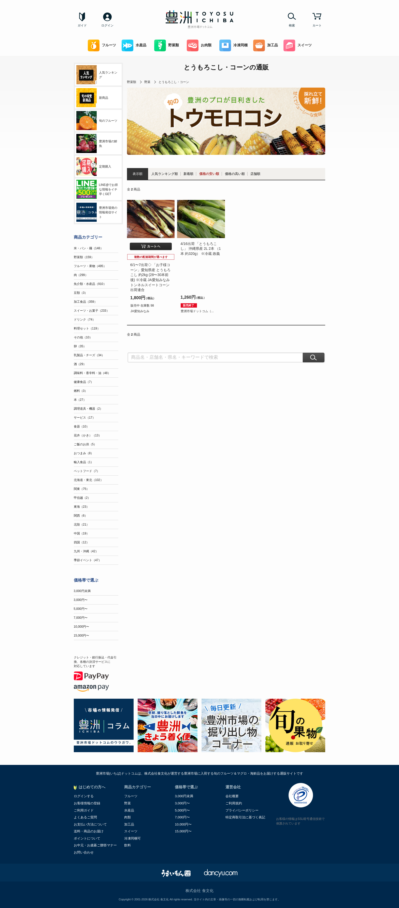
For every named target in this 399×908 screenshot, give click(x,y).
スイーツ (297, 45)
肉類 (127, 817)
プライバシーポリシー (242, 810)
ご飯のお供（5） (85, 444)
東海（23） (81, 506)
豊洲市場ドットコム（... (197, 311)
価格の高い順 (235, 174)
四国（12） (81, 542)
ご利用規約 (233, 803)
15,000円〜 (81, 635)
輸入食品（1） (84, 462)
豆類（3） (81, 293)
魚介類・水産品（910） (90, 284)
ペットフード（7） (87, 471)
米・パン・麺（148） (88, 248)
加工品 (265, 45)
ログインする (84, 796)
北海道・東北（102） (88, 480)
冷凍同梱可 (132, 838)
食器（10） (81, 426)
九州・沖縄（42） (86, 551)
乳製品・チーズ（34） (89, 355)
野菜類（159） (84, 257)
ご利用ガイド (84, 810)
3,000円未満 (82, 591)
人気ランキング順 (164, 174)
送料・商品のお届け (89, 831)
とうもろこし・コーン (174, 82)
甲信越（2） (82, 498)
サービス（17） (84, 417)
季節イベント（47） (88, 560)
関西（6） (81, 515)
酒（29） (80, 364)
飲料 (127, 845)
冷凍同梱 (233, 45)
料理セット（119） (87, 328)
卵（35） (80, 346)
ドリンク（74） (84, 319)
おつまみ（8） (84, 453)
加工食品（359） (85, 302)
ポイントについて (87, 838)
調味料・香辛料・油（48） (92, 373)
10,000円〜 (81, 626)
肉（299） (81, 275)
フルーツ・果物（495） (90, 266)
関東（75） (81, 489)
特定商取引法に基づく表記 (245, 817)
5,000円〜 (81, 609)
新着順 (188, 174)
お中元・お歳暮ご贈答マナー (95, 845)
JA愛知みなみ (140, 311)
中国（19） (81, 533)
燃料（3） (81, 391)
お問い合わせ (84, 852)
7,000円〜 (81, 618)
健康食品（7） (84, 382)
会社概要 (232, 796)
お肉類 (199, 45)
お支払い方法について (90, 824)
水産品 (134, 45)
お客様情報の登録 (87, 803)
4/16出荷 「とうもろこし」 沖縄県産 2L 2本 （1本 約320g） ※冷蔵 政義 (200, 249)
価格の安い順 (209, 174)
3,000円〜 (81, 600)
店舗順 (255, 174)
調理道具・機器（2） (88, 408)
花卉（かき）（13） (88, 435)
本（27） (80, 400)
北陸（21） (81, 524)
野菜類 (166, 45)
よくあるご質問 (85, 817)
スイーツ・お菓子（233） (91, 310)
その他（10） (83, 337)
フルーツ (102, 45)
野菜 (147, 82)
